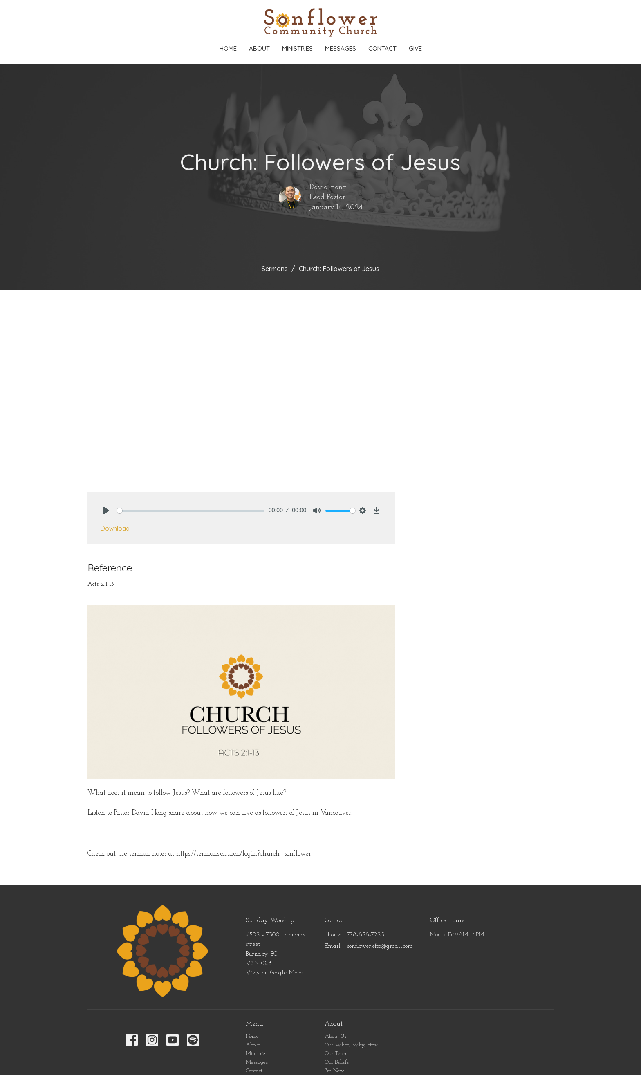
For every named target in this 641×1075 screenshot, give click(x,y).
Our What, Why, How (351, 1045)
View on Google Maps (274, 973)
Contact (382, 48)
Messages (340, 48)
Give (415, 48)
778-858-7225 (365, 935)
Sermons (275, 268)
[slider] (190, 511)
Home (228, 48)
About (259, 48)
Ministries (297, 48)
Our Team (336, 1053)
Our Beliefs (337, 1062)
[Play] (106, 510)
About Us (335, 1036)
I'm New (334, 1071)
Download (115, 528)
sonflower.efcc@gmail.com (380, 946)
